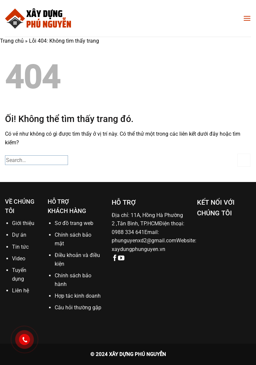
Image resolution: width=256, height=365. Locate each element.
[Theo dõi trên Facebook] (115, 258)
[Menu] (247, 18)
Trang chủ (12, 41)
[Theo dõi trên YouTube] (121, 258)
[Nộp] (243, 160)
